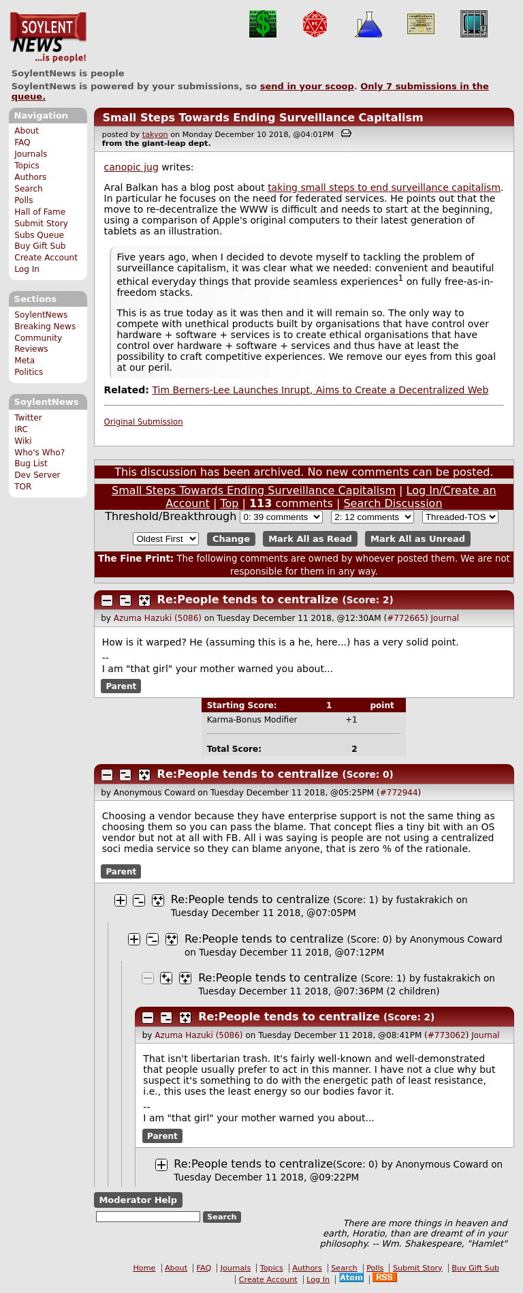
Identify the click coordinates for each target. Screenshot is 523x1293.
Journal (445, 618)
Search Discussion (392, 503)
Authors (30, 177)
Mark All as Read (310, 539)
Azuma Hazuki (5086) (158, 618)
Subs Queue (39, 235)
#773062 (447, 1035)
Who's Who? (39, 452)
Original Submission (143, 422)
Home (144, 1268)
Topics (26, 165)
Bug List (31, 463)
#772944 (399, 792)
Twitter (28, 418)
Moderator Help (138, 1200)
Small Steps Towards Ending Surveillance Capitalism (262, 117)
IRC (21, 429)
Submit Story (41, 223)
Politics (28, 372)
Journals (30, 154)
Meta (24, 360)
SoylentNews (48, 37)
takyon (155, 134)
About (26, 131)
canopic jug (131, 167)
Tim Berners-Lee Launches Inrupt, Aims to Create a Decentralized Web (320, 389)
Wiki (22, 441)
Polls (23, 200)
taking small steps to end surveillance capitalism (384, 187)
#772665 (406, 618)
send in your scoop (307, 86)
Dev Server (37, 475)
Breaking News (45, 326)
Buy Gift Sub (39, 246)
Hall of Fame (39, 212)
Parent (121, 686)
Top (229, 503)
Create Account (46, 257)
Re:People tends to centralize (247, 599)
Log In (26, 269)
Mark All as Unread (417, 539)
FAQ (22, 142)
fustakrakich (425, 899)
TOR (22, 486)
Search (28, 189)
